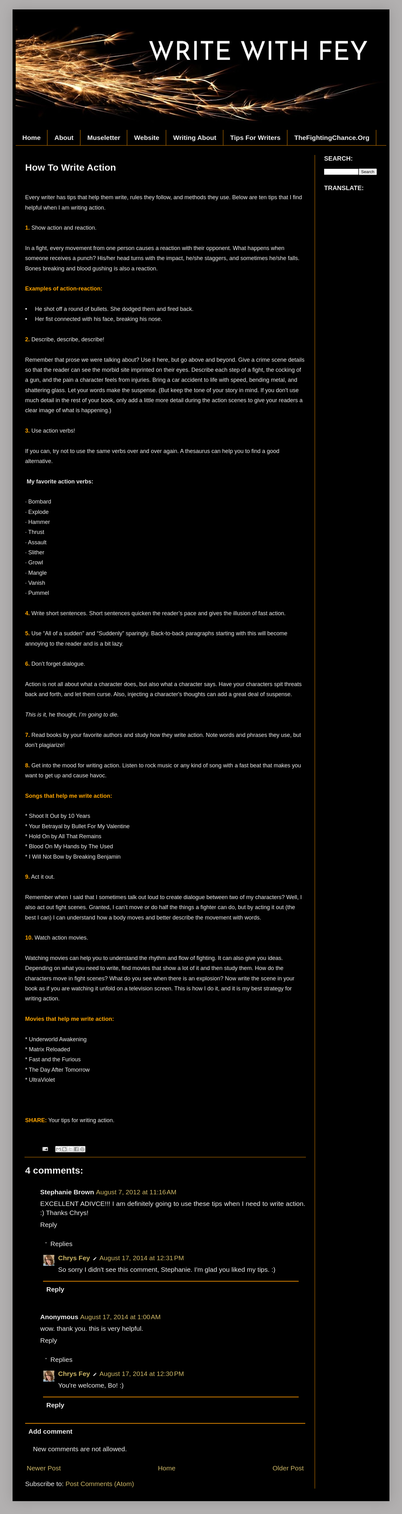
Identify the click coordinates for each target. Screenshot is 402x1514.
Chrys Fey (74, 1257)
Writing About (194, 137)
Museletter (103, 137)
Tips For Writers (255, 137)
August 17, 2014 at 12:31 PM (142, 1257)
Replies (62, 1243)
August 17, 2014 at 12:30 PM (142, 1373)
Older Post (288, 1468)
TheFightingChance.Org (331, 137)
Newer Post (44, 1468)
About (63, 137)
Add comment (51, 1431)
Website (146, 137)
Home (31, 137)
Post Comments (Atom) (99, 1483)
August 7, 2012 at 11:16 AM (136, 1192)
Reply (48, 1224)
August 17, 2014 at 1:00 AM (120, 1316)
